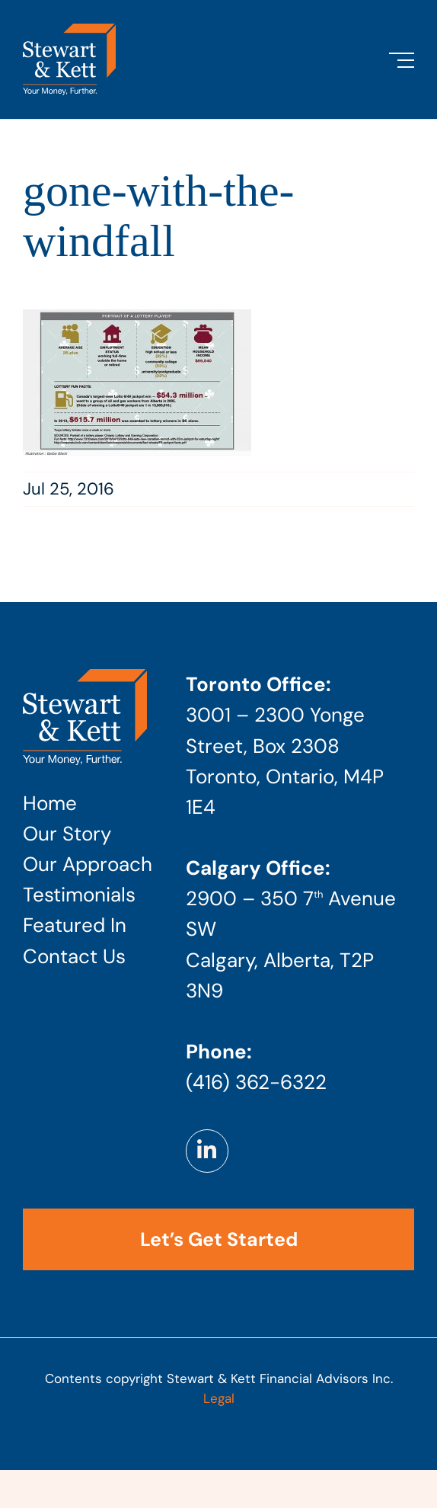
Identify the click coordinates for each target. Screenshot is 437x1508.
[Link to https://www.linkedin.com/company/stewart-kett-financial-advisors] (207, 1150)
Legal (218, 1398)
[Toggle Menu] (401, 60)
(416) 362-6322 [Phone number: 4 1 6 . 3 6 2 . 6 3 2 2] (256, 1082)
